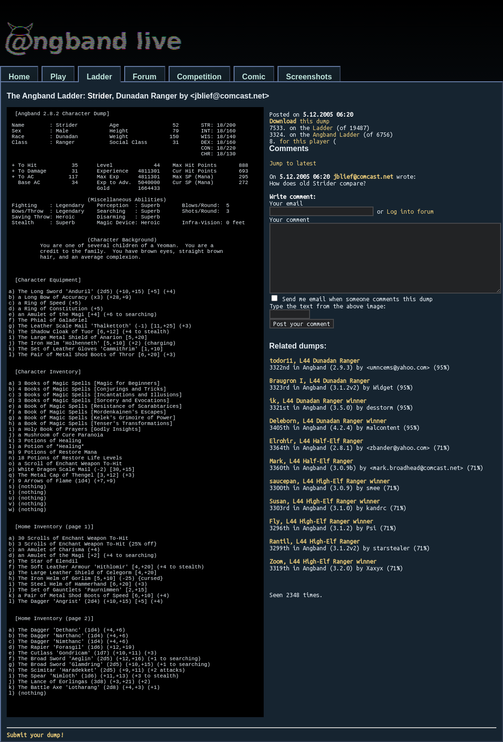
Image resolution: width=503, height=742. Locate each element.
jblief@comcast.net (363, 176)
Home (19, 77)
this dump (299, 121)
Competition (199, 77)
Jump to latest (292, 163)
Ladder (99, 77)
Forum (145, 77)
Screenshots (309, 77)
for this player (304, 141)
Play (58, 77)
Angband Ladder (336, 134)
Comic (254, 77)
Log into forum (410, 211)
